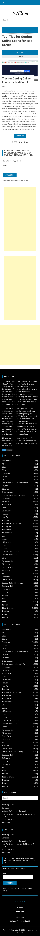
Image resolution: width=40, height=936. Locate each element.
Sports (5, 592)
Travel (5, 614)
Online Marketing (9, 555)
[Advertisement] (20, 219)
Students (6, 596)
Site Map (6, 823)
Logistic (6, 548)
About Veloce (8, 820)
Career (5, 476)
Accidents (6, 461)
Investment (7, 533)
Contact (5, 808)
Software (6, 589)
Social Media (8, 580)
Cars (4, 480)
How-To (5, 517)
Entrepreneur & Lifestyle (13, 495)
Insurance (6, 530)
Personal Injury (9, 561)
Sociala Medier (8, 586)
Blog (4, 467)
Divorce (5, 489)
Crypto (5, 486)
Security (6, 570)
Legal (4, 539)
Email (6, 165)
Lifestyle (6, 542)
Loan (4, 545)
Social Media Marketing (12, 583)
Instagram (6, 527)
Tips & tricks (8, 608)
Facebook (6, 498)
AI (3, 464)
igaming (5, 520)
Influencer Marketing (11, 523)
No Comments (20, 56)
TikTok (5, 605)
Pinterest (6, 564)
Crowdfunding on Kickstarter (15, 483)
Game (4, 508)
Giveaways (6, 511)
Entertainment (8, 492)
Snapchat (6, 577)
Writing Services (9, 805)
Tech (4, 602)
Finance (6, 87)
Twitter (5, 617)
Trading (5, 611)
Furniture (6, 505)
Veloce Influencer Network (14, 811)
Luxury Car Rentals (10, 552)
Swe (3, 599)
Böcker (5, 470)
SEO (3, 574)
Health (5, 514)
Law (3, 536)
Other (4, 558)
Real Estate (7, 567)
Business (6, 473)
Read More (20, 136)
